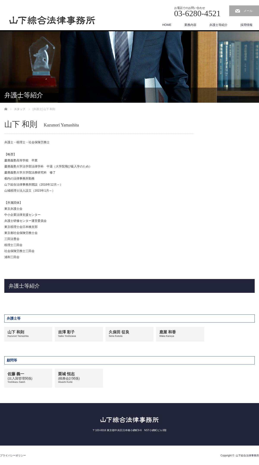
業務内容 (190, 25)
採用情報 (246, 25)
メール (248, 11)
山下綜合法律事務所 (247, 455)
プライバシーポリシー (13, 455)
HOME (166, 25)
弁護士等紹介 (218, 25)
